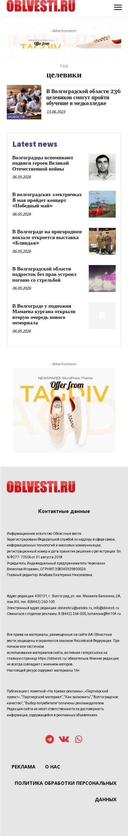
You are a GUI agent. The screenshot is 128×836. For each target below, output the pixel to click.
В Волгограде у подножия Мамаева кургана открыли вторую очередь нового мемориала (43, 314)
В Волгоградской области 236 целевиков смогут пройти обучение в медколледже (83, 97)
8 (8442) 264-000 (72, 614)
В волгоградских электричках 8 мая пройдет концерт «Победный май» (47, 200)
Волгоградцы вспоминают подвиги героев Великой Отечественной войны (42, 163)
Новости (16, 117)
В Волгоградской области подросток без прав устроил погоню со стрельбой (44, 274)
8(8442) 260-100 (41, 602)
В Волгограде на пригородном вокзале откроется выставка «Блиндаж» (47, 237)
